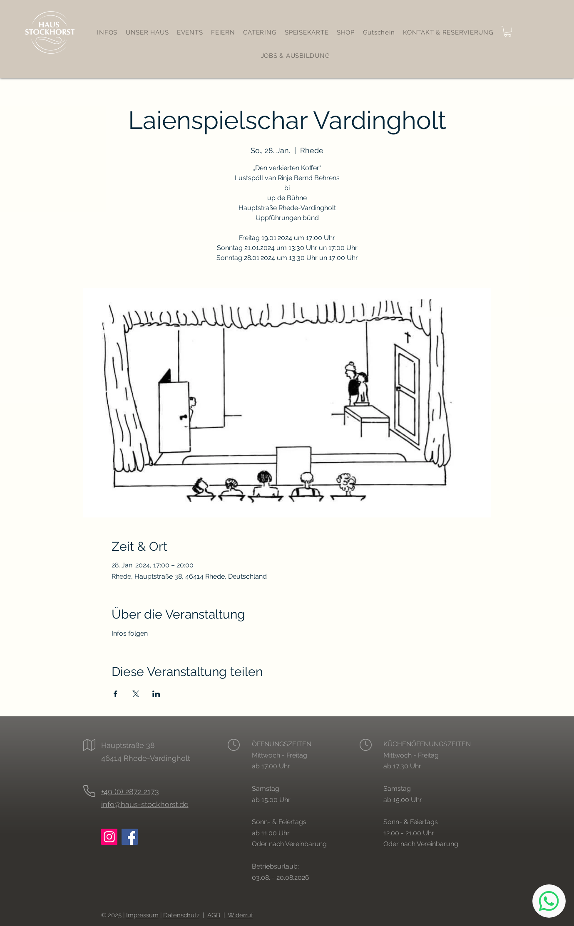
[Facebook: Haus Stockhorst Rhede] (130, 837)
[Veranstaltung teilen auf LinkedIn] (156, 694)
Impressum (142, 915)
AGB (213, 915)
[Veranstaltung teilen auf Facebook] (115, 694)
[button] (507, 31)
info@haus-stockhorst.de (145, 804)
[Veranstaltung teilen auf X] (136, 694)
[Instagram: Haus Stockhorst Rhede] (109, 837)
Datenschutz (181, 915)
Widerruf (240, 915)
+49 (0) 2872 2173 (130, 791)
